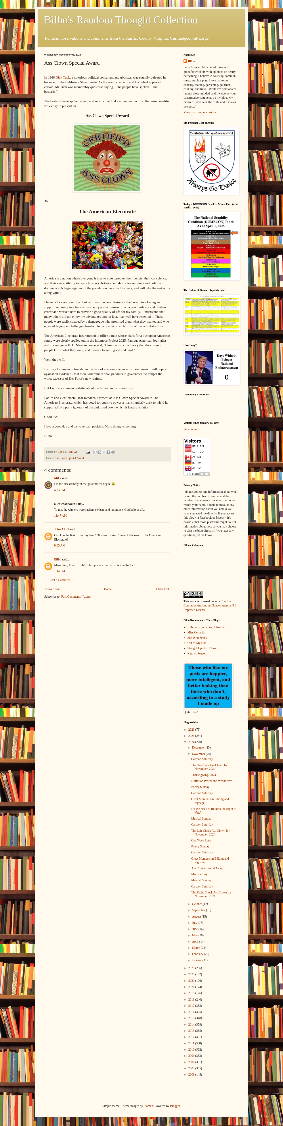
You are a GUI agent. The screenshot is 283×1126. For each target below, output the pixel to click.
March (196, 947)
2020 (191, 987)
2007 (191, 1068)
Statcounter (191, 429)
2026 (191, 729)
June (195, 929)
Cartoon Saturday (202, 759)
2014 (191, 1024)
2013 (191, 1030)
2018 (191, 999)
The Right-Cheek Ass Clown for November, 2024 (211, 894)
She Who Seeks (197, 637)
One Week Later (201, 840)
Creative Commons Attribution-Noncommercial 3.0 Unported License (210, 606)
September (199, 910)
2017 (191, 1005)
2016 (191, 1012)
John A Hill (61, 529)
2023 (191, 968)
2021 (191, 980)
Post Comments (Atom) (76, 596)
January (197, 960)
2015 (191, 1018)
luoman (148, 1106)
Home (108, 589)
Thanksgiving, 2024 (203, 775)
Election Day (199, 874)
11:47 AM (60, 515)
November (199, 754)
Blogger (175, 1106)
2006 (191, 1074)
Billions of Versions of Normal (206, 627)
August (197, 916)
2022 (191, 974)
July (195, 922)
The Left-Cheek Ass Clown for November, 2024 (210, 832)
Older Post (162, 589)
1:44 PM (59, 571)
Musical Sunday (201, 818)
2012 (191, 1037)
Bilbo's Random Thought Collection (121, 20)
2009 (191, 1055)
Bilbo (57, 559)
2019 (191, 993)
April (195, 941)
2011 (191, 1043)
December (198, 747)
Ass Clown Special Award (69, 458)
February (198, 954)
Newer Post (52, 589)
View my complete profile (200, 112)
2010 (191, 1049)
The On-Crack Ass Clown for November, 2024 (209, 767)
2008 (191, 1062)
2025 (191, 735)
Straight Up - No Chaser (202, 648)
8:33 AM (59, 545)
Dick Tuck (62, 77)
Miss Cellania (196, 632)
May (195, 935)
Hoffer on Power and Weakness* (211, 781)
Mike (57, 478)
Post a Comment (60, 580)
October (197, 904)
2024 (191, 742)
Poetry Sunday (200, 787)
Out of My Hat (196, 643)
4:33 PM (59, 490)
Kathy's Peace (196, 653)
